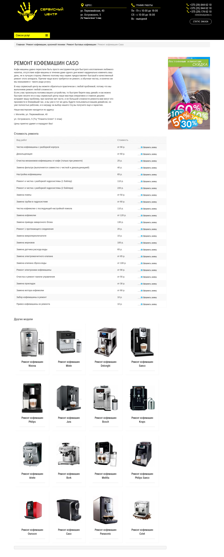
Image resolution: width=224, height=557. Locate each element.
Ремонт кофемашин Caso (69, 532)
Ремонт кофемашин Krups (142, 420)
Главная (20, 44)
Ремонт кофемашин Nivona (32, 364)
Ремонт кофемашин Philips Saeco (142, 476)
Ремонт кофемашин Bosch (105, 420)
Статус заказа (200, 21)
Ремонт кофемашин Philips (32, 420)
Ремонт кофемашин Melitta (105, 476)
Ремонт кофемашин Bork (69, 476)
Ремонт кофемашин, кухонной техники (45, 44)
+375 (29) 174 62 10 (201, 11)
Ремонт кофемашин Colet (142, 532)
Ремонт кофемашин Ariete (32, 476)
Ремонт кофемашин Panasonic (105, 532)
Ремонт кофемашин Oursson (32, 532)
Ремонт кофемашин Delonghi (105, 364)
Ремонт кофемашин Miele (69, 364)
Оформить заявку (147, 147)
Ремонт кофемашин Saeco (142, 364)
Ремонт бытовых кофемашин (81, 44)
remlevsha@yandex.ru (203, 15)
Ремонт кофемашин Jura (69, 420)
